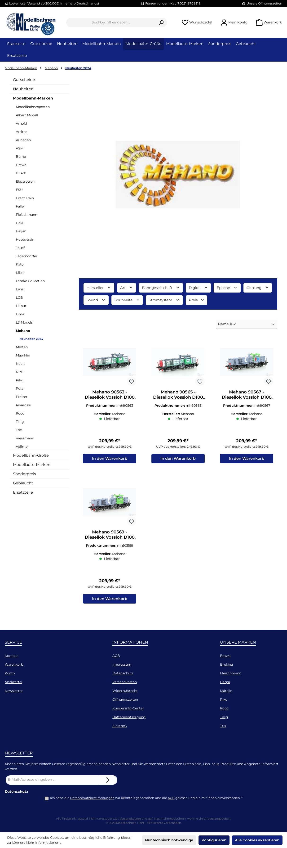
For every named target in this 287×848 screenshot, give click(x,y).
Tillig (20, 421)
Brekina (226, 664)
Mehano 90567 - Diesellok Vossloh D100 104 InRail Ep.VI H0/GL (247, 394)
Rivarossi (23, 405)
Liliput (21, 306)
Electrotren (25, 181)
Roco (20, 413)
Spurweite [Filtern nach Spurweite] (127, 300)
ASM (19, 148)
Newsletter (14, 691)
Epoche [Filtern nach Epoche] (227, 287)
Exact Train (25, 198)
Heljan (21, 231)
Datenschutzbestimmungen (92, 798)
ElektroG (119, 726)
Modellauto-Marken (31, 464)
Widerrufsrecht (125, 691)
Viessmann (25, 438)
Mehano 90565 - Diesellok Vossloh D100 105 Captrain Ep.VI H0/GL (178, 394)
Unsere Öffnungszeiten (264, 3)
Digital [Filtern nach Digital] (198, 287)
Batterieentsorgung (129, 717)
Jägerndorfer (26, 256)
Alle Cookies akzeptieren (257, 840)
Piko (19, 380)
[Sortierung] (246, 324)
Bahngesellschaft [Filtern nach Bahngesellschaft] (161, 287)
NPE (19, 372)
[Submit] (107, 780)
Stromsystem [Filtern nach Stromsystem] (164, 300)
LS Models (24, 322)
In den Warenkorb (109, 459)
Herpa (225, 682)
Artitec (21, 132)
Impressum (121, 664)
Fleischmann (26, 214)
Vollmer (22, 446)
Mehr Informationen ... (44, 842)
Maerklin (23, 355)
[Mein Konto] (234, 22)
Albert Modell (27, 115)
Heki (19, 223)
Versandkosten (124, 682)
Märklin (226, 691)
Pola (19, 388)
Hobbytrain (25, 239)
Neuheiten (23, 89)
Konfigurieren (214, 840)
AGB (116, 656)
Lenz (19, 289)
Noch (20, 363)
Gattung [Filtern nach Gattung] (258, 287)
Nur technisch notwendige (169, 840)
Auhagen (23, 140)
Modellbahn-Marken (33, 98)
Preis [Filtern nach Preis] (196, 300)
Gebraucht (23, 483)
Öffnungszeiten (125, 699)
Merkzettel (13, 682)
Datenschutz (122, 673)
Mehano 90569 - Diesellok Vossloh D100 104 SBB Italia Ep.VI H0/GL (110, 535)
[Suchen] (161, 22)
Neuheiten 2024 (31, 339)
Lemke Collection (30, 281)
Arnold (21, 123)
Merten (22, 347)
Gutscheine (24, 79)
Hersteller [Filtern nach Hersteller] (99, 287)
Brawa (21, 165)
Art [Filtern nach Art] (126, 287)
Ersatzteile (23, 492)
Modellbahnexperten (33, 107)
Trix (19, 430)
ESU (19, 190)
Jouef (20, 248)
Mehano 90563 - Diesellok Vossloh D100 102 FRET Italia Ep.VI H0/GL (110, 394)
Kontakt (11, 656)
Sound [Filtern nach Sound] (96, 300)
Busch (21, 173)
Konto (10, 673)
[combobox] (111, 22)
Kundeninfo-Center (128, 708)
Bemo (21, 156)
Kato (20, 264)
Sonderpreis (24, 474)
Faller (20, 206)
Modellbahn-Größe (31, 455)
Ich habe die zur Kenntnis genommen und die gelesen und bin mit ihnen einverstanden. (146, 798)
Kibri (20, 273)
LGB (19, 297)
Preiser (21, 397)
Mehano (23, 331)
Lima (20, 314)
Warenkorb (14, 664)
